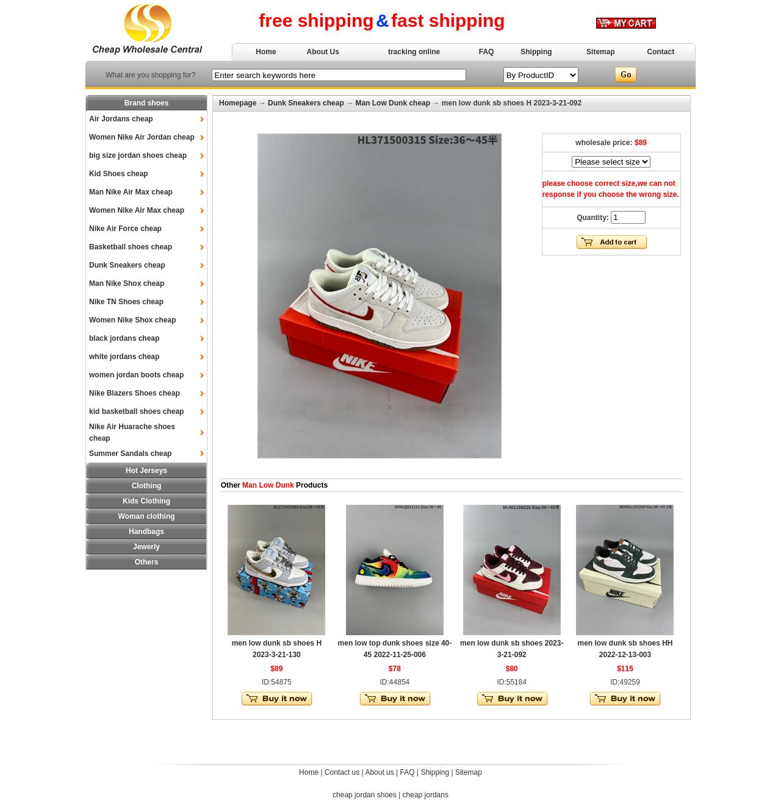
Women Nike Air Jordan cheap (142, 137)
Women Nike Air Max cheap (136, 210)
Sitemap (600, 52)
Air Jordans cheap (121, 119)
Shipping (536, 52)
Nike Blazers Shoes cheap (134, 393)
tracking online (414, 52)
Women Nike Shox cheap (132, 320)
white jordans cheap (124, 356)
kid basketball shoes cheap (136, 411)
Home (266, 52)
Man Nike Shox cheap (126, 283)
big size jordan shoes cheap (138, 155)
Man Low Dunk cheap (392, 103)
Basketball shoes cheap (130, 247)
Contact (661, 52)
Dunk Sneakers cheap (127, 265)
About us (379, 772)
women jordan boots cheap (136, 375)
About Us (323, 52)
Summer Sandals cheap (130, 453)
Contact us (342, 772)
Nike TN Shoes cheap (126, 301)
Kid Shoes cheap (118, 173)
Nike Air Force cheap (125, 228)
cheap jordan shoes (365, 795)
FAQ (486, 52)
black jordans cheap (124, 338)
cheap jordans (425, 795)
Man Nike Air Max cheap (131, 192)
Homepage (237, 103)
